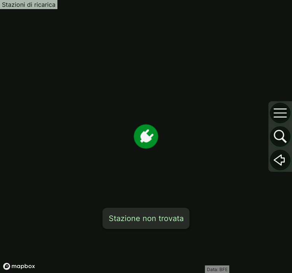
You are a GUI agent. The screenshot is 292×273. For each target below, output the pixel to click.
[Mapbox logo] (19, 266)
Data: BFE (217, 269)
